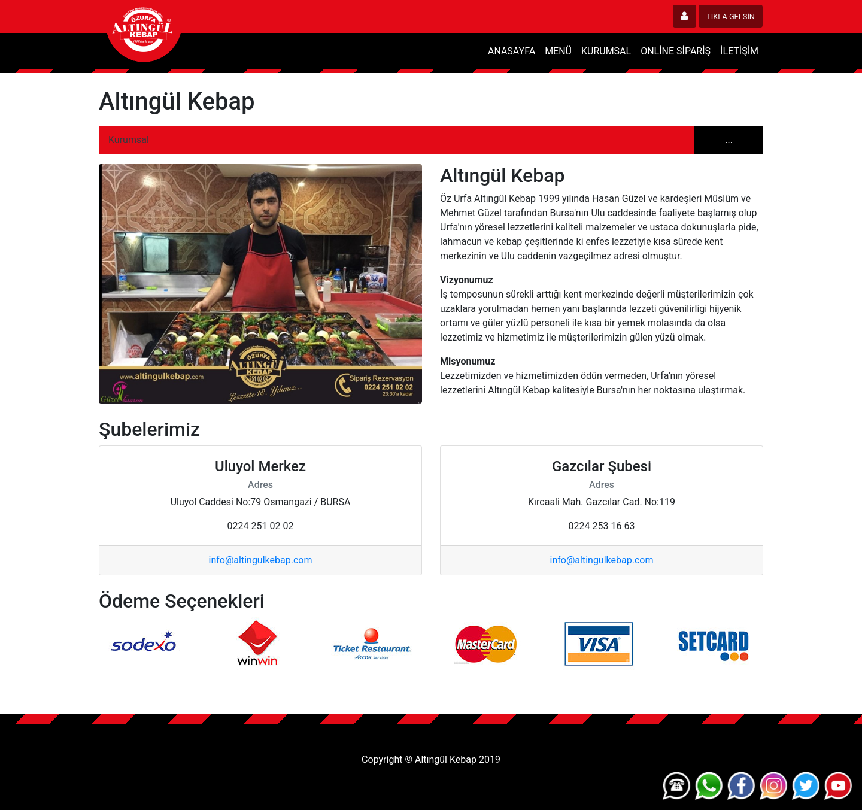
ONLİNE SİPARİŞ (676, 51)
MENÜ (558, 51)
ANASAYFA (511, 51)
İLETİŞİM (739, 51)
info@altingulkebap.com (260, 560)
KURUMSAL (606, 51)
